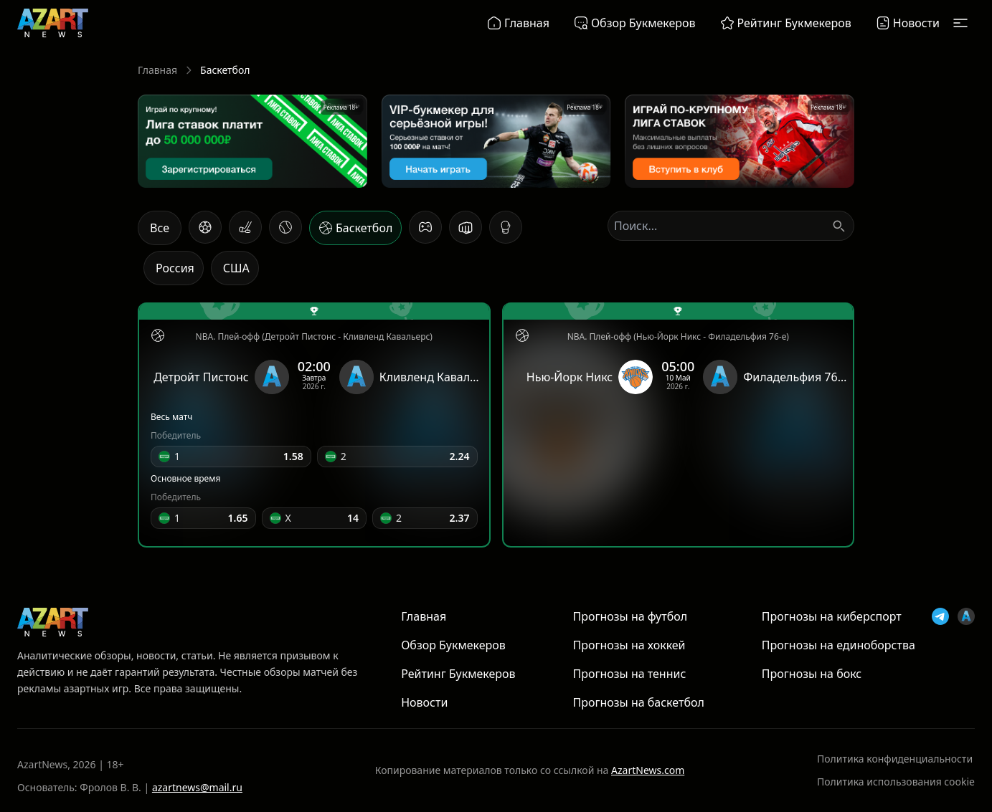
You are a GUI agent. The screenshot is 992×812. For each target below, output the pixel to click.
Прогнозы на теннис (629, 674)
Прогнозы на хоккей (628, 645)
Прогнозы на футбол (629, 616)
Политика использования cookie (896, 781)
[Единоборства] (465, 227)
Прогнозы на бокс (811, 674)
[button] (231, 456)
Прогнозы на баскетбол (638, 702)
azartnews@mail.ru (197, 787)
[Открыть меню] (960, 23)
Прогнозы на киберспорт (832, 616)
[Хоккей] (245, 227)
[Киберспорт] (425, 227)
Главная (157, 70)
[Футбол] (205, 227)
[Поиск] (838, 226)
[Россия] (173, 268)
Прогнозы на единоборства (838, 645)
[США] (235, 268)
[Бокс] (505, 227)
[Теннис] (285, 227)
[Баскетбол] (355, 228)
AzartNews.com (647, 770)
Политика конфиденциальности (895, 758)
